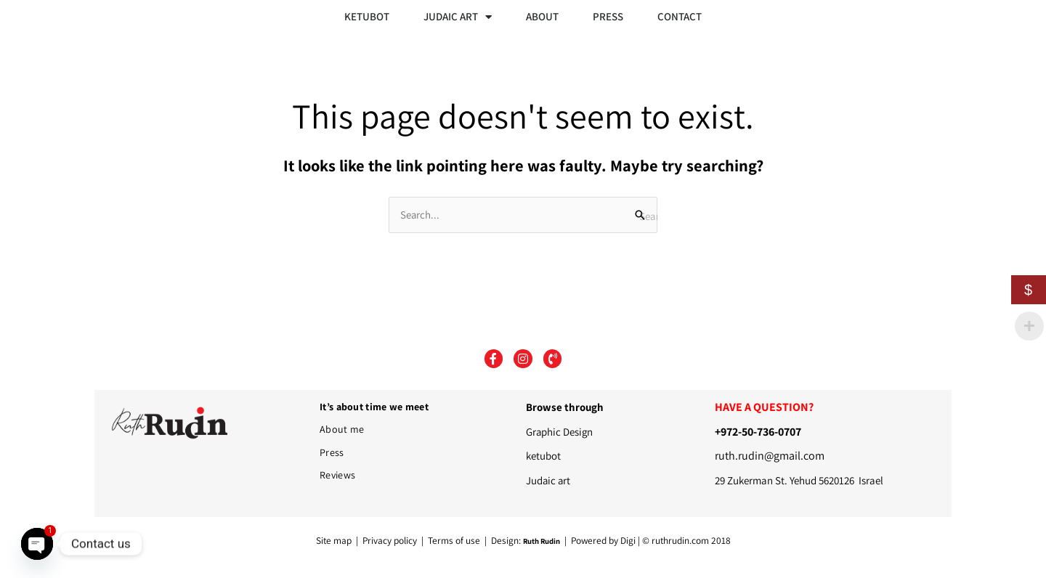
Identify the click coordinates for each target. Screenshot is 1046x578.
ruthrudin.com (680, 540)
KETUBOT (366, 16)
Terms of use (454, 540)
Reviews (337, 474)
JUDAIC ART (457, 17)
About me (342, 429)
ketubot (543, 456)
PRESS (608, 16)
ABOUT (542, 16)
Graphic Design (560, 432)
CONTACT (679, 16)
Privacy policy (390, 540)
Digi (628, 540)
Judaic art (549, 480)
